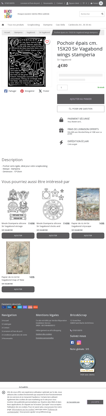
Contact (60, 3)
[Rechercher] (102, 14)
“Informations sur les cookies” (23, 409)
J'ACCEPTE (95, 402)
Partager (10, 91)
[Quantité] (62, 87)
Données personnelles (45, 338)
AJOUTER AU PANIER (81, 99)
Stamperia (18, 32)
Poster (44, 91)
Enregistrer (27, 91)
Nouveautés (7, 338)
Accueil (7, 32)
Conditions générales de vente (14, 335)
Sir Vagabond (44, 32)
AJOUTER (18, 235)
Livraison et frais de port (12, 331)
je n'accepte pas (73, 402)
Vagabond (31, 32)
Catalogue (6, 324)
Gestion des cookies (44, 334)
